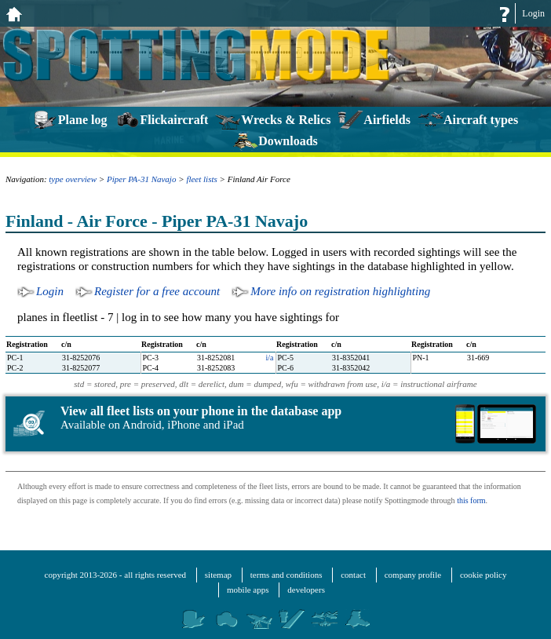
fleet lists (201, 179)
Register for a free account (157, 291)
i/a (270, 357)
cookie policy (483, 574)
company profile (413, 574)
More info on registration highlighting (340, 291)
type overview (73, 179)
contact (353, 574)
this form (471, 500)
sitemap (218, 574)
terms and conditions (286, 574)
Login (533, 13)
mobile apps (247, 589)
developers (306, 589)
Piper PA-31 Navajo (141, 179)
